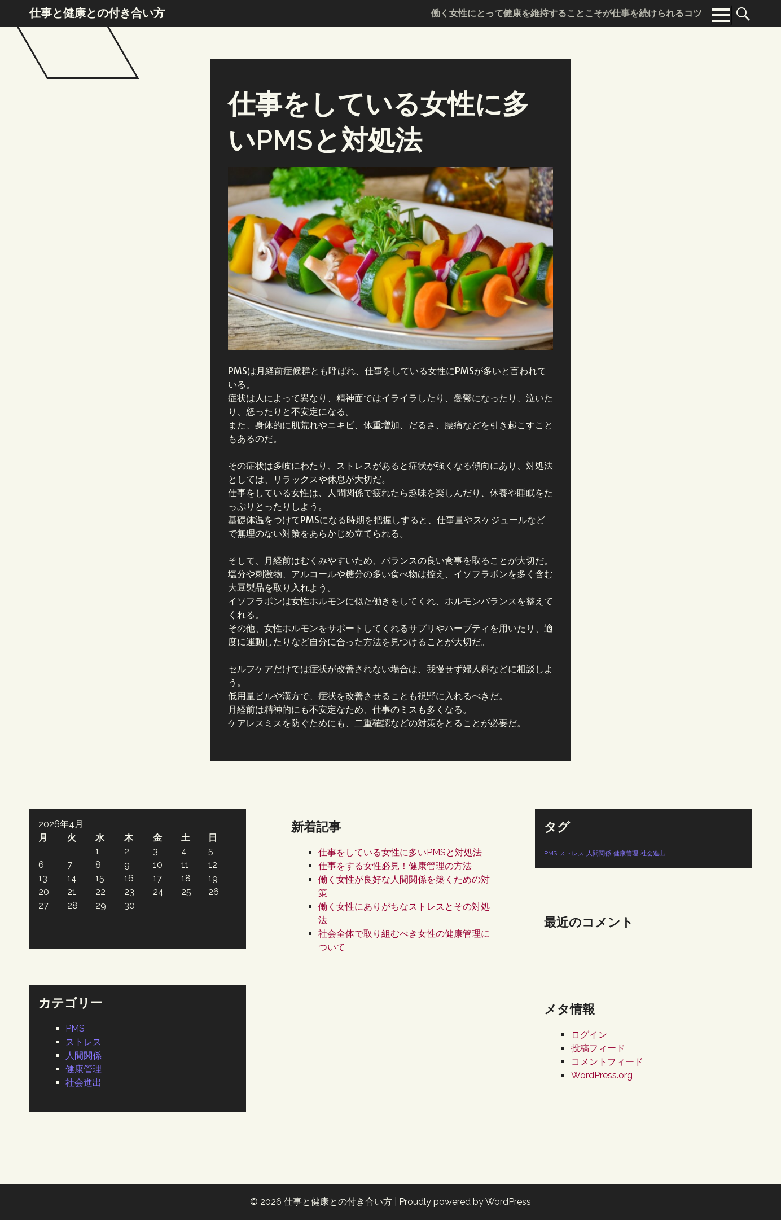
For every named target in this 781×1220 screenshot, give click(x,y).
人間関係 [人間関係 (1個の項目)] (598, 853)
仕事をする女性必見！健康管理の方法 (395, 866)
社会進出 (83, 1082)
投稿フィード (598, 1048)
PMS (75, 1028)
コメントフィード (607, 1061)
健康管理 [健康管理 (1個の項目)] (625, 853)
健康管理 (83, 1069)
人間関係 (83, 1055)
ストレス (83, 1042)
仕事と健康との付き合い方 (338, 1201)
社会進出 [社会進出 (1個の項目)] (652, 853)
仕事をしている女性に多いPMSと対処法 (400, 852)
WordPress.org (602, 1075)
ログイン (589, 1034)
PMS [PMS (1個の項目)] (550, 853)
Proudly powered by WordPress (465, 1201)
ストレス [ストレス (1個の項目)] (571, 853)
